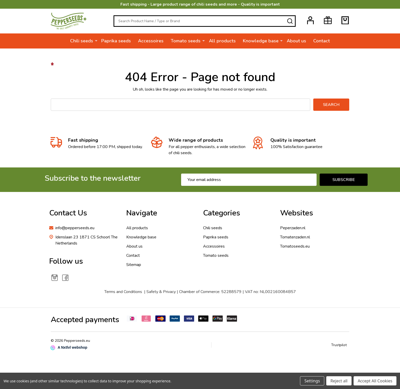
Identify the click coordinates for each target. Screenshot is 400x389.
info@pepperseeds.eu (74, 228)
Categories (221, 213)
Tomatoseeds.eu (295, 246)
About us (296, 41)
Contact (321, 41)
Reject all (338, 381)
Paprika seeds (116, 41)
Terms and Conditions (123, 292)
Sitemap (133, 265)
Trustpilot (339, 345)
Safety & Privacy (161, 292)
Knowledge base (261, 41)
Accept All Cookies (375, 381)
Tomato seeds (186, 41)
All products (222, 41)
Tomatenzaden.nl (295, 237)
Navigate (141, 213)
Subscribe (343, 180)
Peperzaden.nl (292, 228)
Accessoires (151, 41)
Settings (312, 381)
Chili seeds (81, 41)
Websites (296, 213)
